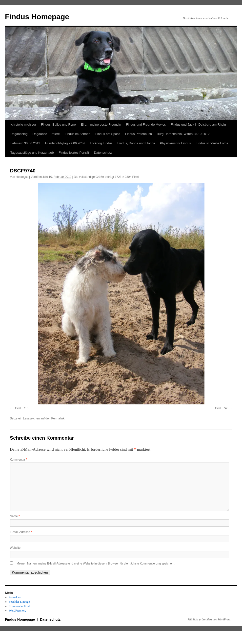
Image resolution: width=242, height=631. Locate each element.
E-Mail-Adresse (21, 532)
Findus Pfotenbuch (138, 134)
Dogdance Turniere (46, 134)
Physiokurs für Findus (175, 143)
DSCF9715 (21, 408)
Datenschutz (103, 152)
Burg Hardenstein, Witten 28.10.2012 (183, 134)
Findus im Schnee (77, 134)
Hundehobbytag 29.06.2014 (65, 143)
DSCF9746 (221, 408)
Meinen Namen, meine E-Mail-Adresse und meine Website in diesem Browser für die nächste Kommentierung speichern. (96, 563)
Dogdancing (18, 134)
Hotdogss (22, 177)
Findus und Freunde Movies (146, 124)
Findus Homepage (37, 17)
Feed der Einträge (19, 601)
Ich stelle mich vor (23, 124)
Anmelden (15, 597)
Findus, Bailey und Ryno (58, 124)
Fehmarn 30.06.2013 (25, 143)
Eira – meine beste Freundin (101, 124)
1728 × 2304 (123, 177)
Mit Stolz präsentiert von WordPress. (209, 619)
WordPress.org (17, 610)
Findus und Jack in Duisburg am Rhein (198, 124)
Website (15, 547)
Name (15, 516)
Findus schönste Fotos (212, 143)
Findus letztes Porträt (74, 152)
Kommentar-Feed (19, 606)
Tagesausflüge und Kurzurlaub (32, 152)
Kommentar (18, 459)
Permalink (57, 418)
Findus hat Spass (107, 134)
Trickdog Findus (101, 143)
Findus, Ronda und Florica (136, 143)
